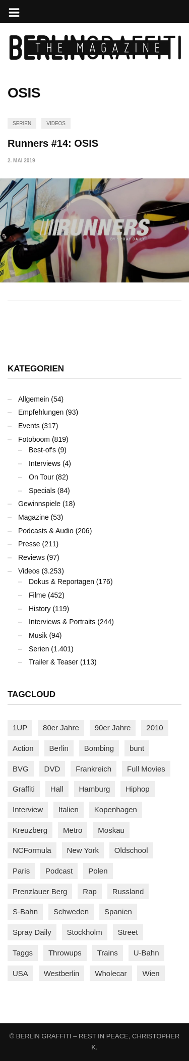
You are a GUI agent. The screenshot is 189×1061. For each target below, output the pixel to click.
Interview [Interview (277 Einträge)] (28, 809)
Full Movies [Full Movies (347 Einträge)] (146, 768)
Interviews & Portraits (62, 622)
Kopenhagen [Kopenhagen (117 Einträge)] (115, 809)
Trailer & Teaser (53, 662)
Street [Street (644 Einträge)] (128, 932)
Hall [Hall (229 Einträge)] (57, 789)
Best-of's (42, 450)
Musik (38, 635)
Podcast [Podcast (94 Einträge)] (59, 870)
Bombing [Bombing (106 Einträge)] (99, 748)
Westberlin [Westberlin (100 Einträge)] (62, 973)
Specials (42, 491)
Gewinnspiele (39, 504)
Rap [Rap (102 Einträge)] (90, 891)
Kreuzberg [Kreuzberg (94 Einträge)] (30, 830)
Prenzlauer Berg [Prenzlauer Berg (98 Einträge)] (40, 891)
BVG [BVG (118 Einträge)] (21, 768)
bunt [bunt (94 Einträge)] (137, 748)
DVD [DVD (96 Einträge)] (52, 768)
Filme (37, 595)
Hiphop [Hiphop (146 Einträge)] (137, 789)
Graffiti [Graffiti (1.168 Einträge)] (24, 789)
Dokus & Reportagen (61, 581)
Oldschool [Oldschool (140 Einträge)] (131, 850)
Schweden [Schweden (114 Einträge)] (71, 911)
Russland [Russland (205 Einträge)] (128, 891)
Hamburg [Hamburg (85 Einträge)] (94, 789)
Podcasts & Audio (46, 531)
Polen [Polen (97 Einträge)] (97, 870)
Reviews (31, 557)
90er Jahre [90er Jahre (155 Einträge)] (113, 727)
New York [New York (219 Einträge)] (83, 850)
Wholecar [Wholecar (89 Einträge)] (111, 973)
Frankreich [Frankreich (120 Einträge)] (93, 768)
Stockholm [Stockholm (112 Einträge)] (84, 932)
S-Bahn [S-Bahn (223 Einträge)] (25, 911)
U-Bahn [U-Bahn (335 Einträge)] (146, 952)
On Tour (41, 477)
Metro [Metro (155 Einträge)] (72, 830)
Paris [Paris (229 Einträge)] (21, 870)
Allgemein (33, 399)
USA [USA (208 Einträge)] (20, 973)
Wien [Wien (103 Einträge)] (150, 973)
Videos (56, 123)
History (40, 609)
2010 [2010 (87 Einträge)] (154, 727)
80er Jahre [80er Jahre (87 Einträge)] (61, 727)
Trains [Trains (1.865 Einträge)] (107, 952)
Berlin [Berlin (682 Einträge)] (59, 748)
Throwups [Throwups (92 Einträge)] (65, 952)
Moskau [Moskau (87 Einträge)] (111, 830)
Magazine (33, 517)
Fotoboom (34, 439)
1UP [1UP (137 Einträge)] (20, 727)
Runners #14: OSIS (53, 143)
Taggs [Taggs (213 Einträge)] (23, 952)
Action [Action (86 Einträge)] (23, 748)
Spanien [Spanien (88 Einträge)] (118, 911)
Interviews (44, 463)
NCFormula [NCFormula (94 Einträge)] (32, 850)
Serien (22, 123)
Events (29, 426)
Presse (29, 544)
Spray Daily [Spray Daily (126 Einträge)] (32, 932)
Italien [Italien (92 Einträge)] (68, 809)
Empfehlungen (41, 412)
